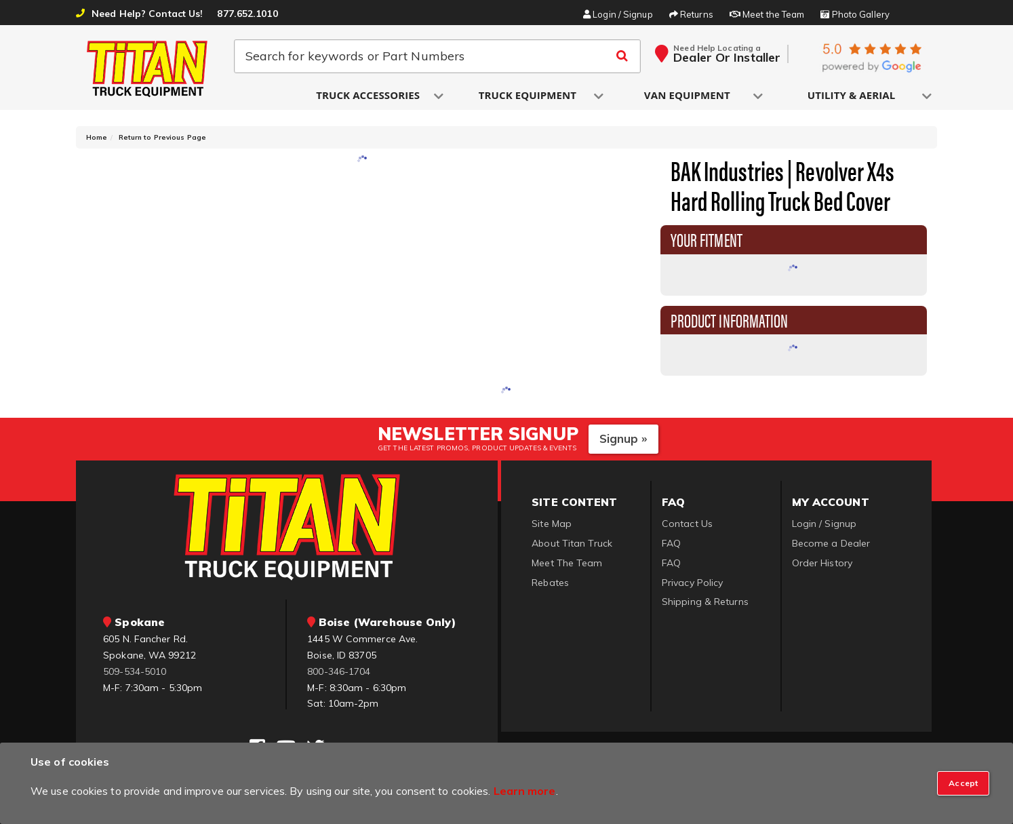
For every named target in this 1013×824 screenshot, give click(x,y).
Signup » (623, 438)
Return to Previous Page (162, 137)
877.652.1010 (247, 13)
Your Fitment (706, 238)
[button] (369, 96)
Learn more (525, 791)
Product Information (730, 319)
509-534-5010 (134, 671)
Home (96, 137)
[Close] (963, 783)
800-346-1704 (338, 671)
